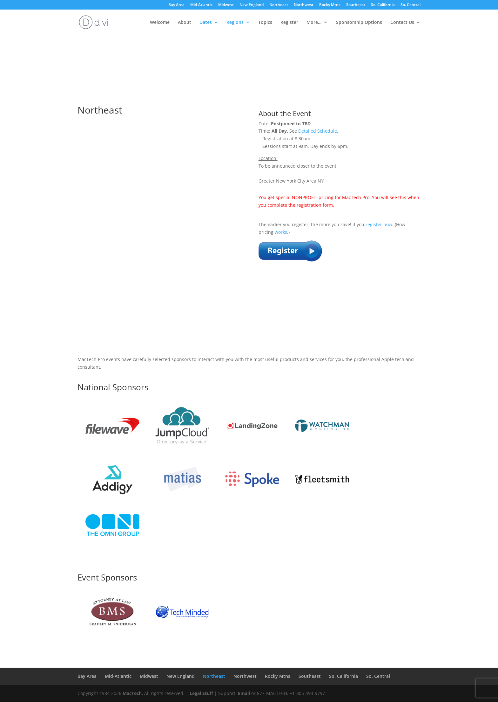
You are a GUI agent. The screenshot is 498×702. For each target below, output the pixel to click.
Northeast (278, 5)
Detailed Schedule (317, 131)
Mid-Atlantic (201, 5)
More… (313, 22)
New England (251, 5)
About (184, 22)
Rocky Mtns (329, 5)
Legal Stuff (201, 693)
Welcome (160, 22)
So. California (383, 5)
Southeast (355, 5)
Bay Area (176, 5)
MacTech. (133, 693)
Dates (205, 22)
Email (244, 693)
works (281, 232)
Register (289, 22)
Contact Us (402, 22)
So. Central (410, 5)
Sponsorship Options (359, 22)
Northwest (303, 5)
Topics (265, 22)
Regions (235, 22)
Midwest (226, 5)
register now (379, 224)
